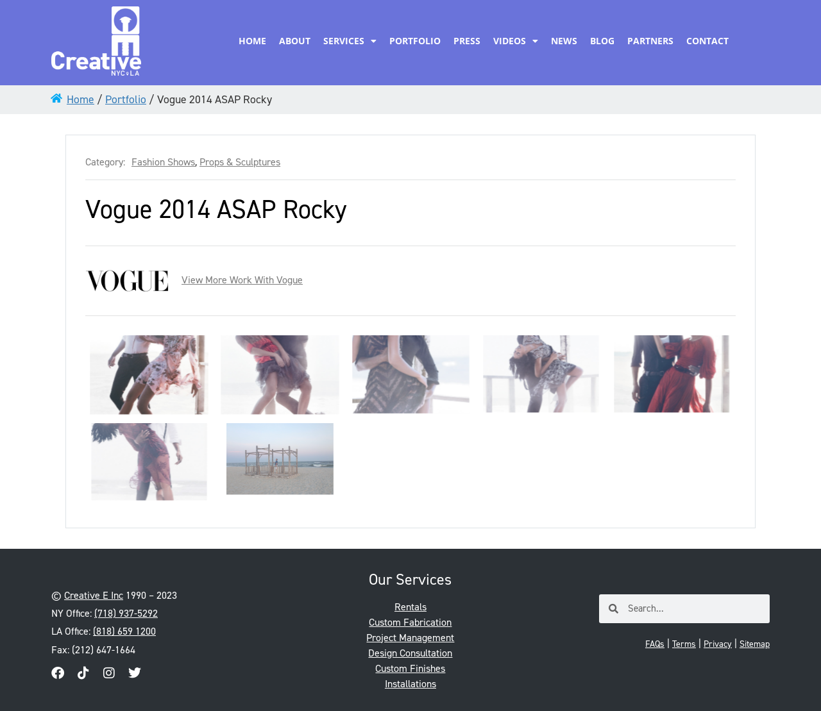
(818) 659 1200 (124, 631)
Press (466, 41)
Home (252, 41)
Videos (515, 41)
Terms (684, 644)
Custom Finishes (410, 668)
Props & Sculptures (239, 162)
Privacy (718, 644)
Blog (602, 41)
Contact (707, 41)
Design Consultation (410, 653)
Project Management (410, 637)
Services (350, 41)
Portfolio (415, 41)
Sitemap (755, 644)
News (564, 41)
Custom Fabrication (410, 622)
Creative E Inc (93, 595)
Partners (650, 41)
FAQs (654, 644)
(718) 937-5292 (126, 613)
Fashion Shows (163, 162)
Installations (410, 683)
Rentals (410, 607)
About (294, 41)
